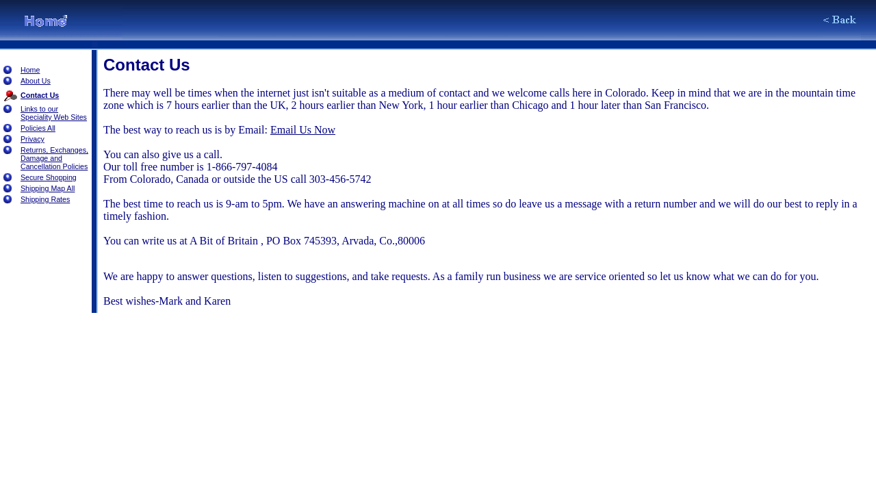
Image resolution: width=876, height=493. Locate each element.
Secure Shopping (49, 177)
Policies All (38, 128)
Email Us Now (302, 130)
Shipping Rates (45, 199)
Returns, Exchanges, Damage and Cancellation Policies (54, 158)
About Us (36, 81)
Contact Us (40, 95)
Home (30, 70)
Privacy (32, 139)
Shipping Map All (48, 188)
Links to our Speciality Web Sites (54, 113)
